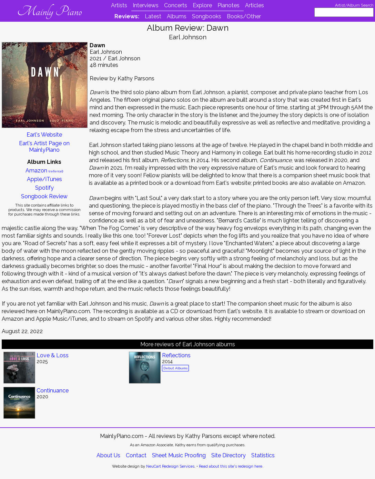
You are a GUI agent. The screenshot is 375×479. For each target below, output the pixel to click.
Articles (254, 5)
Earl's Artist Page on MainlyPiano (44, 146)
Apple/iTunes (44, 179)
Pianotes (228, 5)
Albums (176, 16)
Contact (136, 455)
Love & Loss (53, 355)
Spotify (44, 187)
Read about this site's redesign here (230, 466)
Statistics (263, 455)
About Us (108, 455)
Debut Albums (175, 368)
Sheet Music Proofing (179, 455)
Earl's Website (44, 134)
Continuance (53, 390)
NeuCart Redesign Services (170, 466)
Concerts (175, 5)
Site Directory (228, 455)
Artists (119, 5)
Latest (153, 16)
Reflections (176, 355)
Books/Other (244, 16)
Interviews (146, 5)
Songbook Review (44, 196)
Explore (202, 5)
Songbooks (206, 16)
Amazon (44, 170)
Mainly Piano (49, 11)
